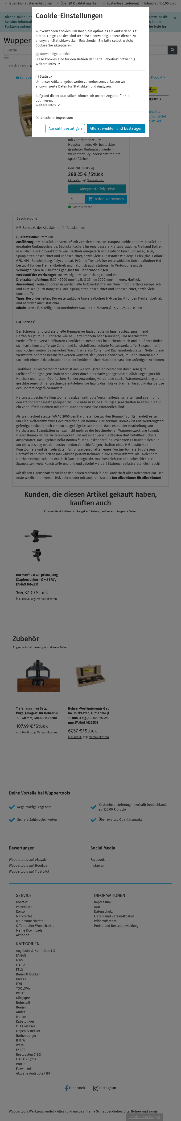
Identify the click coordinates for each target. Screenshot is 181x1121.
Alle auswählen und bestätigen (116, 128)
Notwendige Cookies (55, 54)
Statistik (46, 77)
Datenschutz (45, 118)
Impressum (64, 118)
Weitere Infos (48, 64)
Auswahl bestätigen (65, 128)
